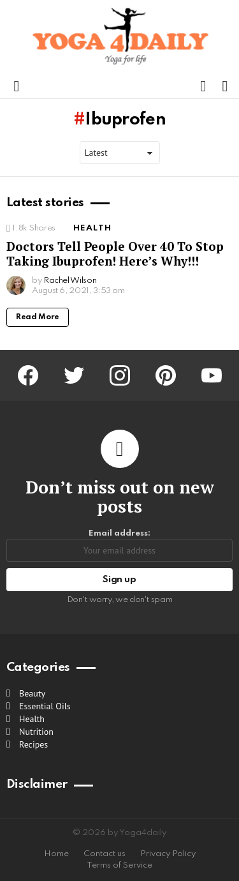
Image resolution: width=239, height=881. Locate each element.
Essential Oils (45, 706)
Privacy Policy (168, 854)
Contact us (104, 854)
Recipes (33, 744)
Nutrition (36, 731)
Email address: (119, 545)
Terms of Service (119, 865)
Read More (37, 317)
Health (92, 228)
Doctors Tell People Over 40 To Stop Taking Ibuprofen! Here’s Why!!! (115, 253)
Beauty (32, 693)
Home (56, 854)
